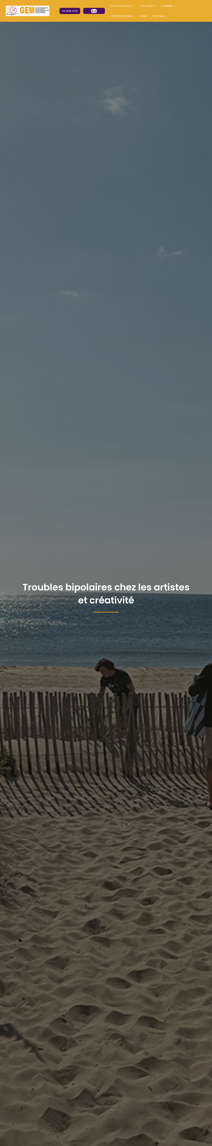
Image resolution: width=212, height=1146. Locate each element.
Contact (141, 16)
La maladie (166, 5)
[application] (133, 5)
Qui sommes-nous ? (122, 5)
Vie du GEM (146, 5)
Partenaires (156, 16)
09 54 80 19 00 (69, 11)
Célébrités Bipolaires (121, 16)
